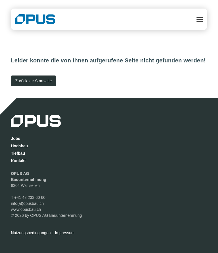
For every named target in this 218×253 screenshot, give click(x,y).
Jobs (15, 138)
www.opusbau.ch (26, 209)
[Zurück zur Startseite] (33, 81)
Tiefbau (18, 153)
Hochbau (19, 146)
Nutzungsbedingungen (31, 232)
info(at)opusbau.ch (27, 203)
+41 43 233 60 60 (29, 197)
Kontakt (18, 160)
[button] (200, 19)
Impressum (65, 232)
